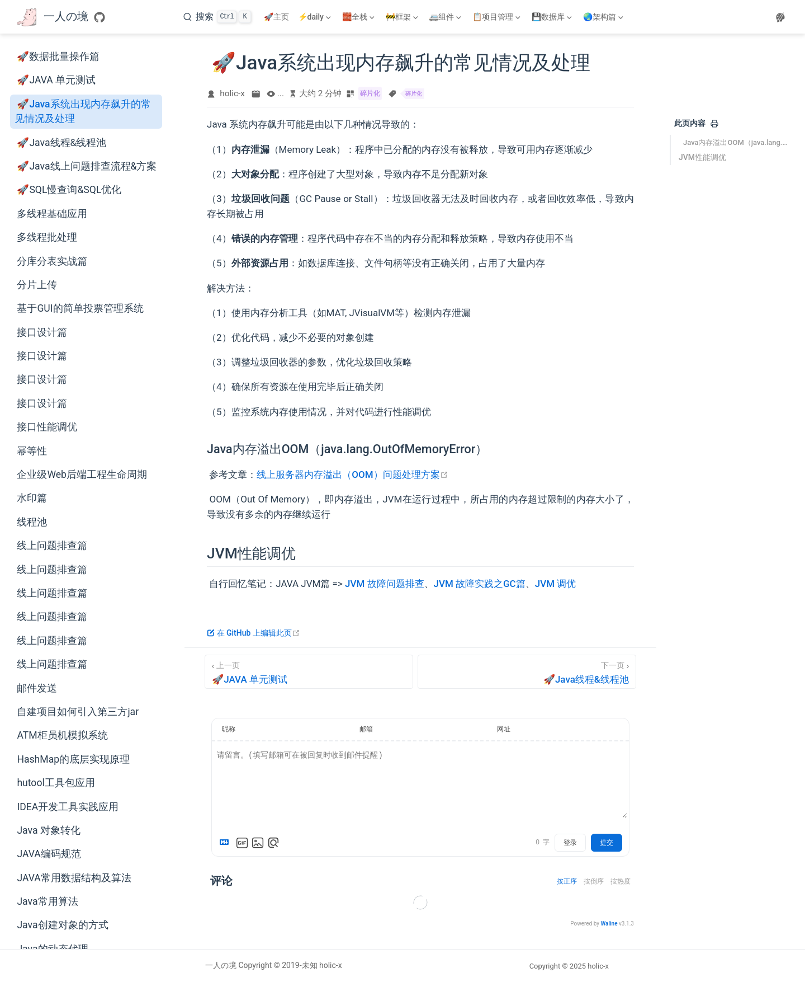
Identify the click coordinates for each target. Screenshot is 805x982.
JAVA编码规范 (48, 853)
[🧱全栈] (359, 17)
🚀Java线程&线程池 (61, 142)
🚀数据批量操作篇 (58, 56)
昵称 (228, 729)
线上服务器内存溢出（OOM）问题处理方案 (352, 474)
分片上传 (37, 284)
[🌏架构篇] (604, 17)
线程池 (32, 522)
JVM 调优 (555, 583)
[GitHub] (99, 17)
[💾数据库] (552, 17)
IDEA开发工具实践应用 (68, 806)
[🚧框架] (403, 17)
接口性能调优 (47, 427)
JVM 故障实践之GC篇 (479, 583)
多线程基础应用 (52, 213)
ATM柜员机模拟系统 (62, 735)
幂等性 (32, 451)
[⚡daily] (315, 17)
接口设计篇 (42, 332)
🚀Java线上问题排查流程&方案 (87, 166)
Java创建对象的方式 (62, 925)
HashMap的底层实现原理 (73, 759)
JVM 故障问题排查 (384, 583)
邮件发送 (37, 688)
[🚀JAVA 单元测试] (309, 672)
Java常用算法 (47, 901)
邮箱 (366, 729)
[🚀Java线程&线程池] (527, 672)
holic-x (232, 93)
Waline (608, 923)
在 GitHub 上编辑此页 (253, 632)
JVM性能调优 (702, 157)
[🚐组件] (446, 17)
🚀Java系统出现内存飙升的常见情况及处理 (83, 111)
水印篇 (32, 498)
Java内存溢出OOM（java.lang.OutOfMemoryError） (736, 142)
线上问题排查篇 (52, 545)
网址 (503, 729)
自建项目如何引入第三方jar (78, 711)
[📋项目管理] (497, 17)
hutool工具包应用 (55, 782)
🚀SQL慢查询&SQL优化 (69, 189)
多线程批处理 (47, 237)
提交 (606, 843)
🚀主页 (276, 16)
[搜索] (217, 16)
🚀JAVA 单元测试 (56, 80)
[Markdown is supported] (226, 842)
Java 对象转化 (48, 830)
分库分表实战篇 (52, 261)
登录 (570, 843)
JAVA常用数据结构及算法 (74, 878)
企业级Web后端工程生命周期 (82, 474)
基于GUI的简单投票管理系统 (80, 308)
